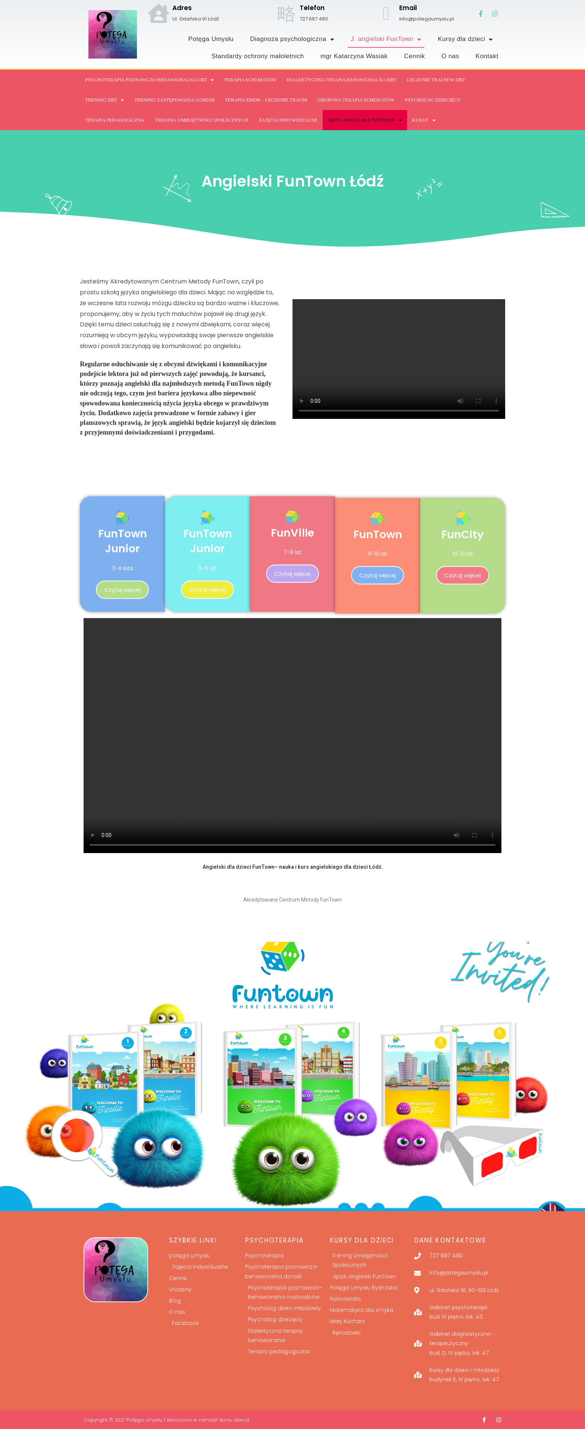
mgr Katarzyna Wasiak (354, 56)
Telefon (312, 7)
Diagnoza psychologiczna (292, 39)
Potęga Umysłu (211, 39)
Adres (182, 7)
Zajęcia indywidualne (288, 120)
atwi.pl (241, 1419)
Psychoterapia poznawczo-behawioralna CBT (149, 80)
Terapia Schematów (250, 79)
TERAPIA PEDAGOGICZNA (114, 120)
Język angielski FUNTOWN (365, 120)
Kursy (423, 120)
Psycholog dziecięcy (433, 100)
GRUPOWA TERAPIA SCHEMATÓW (355, 100)
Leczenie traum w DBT (436, 79)
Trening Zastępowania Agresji (174, 100)
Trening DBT (104, 100)
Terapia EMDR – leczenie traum (266, 100)
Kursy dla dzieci (465, 39)
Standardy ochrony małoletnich (258, 56)
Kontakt (487, 56)
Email (408, 7)
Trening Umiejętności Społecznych (201, 120)
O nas (450, 56)
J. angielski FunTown (386, 39)
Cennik (414, 56)
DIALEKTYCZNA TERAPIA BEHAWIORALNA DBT (341, 79)
